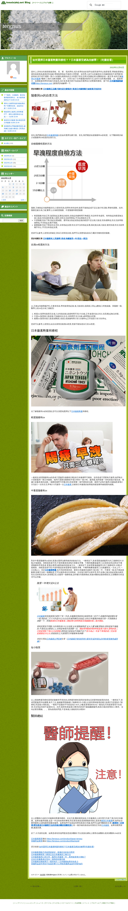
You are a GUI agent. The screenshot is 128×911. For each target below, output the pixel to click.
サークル (48, 903)
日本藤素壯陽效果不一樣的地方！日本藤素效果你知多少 (54, 861)
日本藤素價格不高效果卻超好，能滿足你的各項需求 (53, 852)
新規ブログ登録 (108, 903)
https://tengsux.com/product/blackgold (63, 841)
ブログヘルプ (96, 903)
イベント (86, 903)
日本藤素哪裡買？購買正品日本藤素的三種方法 (51, 854)
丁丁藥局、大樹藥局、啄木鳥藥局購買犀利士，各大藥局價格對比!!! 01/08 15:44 (14, 97)
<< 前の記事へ (35, 886)
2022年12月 (8, 159)
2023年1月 (8, 156)
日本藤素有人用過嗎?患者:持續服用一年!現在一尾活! (65, 238)
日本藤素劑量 (52, 135)
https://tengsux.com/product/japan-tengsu (64, 839)
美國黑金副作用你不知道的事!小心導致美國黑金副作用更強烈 (57, 864)
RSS (14, 78)
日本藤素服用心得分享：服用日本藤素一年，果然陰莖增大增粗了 (58, 857)
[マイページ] (36, 3)
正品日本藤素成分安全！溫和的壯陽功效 (48, 859)
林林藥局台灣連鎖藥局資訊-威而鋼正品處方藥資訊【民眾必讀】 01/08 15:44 (14, 128)
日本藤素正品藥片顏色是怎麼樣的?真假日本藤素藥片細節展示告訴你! (72, 89)
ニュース (40, 903)
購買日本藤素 (107, 821)
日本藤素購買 (36, 839)
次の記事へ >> (120, 886)
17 (17, 191)
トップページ (19, 903)
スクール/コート (67, 903)
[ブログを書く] (47, 3)
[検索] (104, 5)
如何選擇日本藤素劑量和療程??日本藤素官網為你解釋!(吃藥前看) (66, 847)
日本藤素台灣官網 (53, 639)
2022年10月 (8, 166)
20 (3, 194)
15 (10, 191)
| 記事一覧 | (77, 886)
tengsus (12, 26)
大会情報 (78, 903)
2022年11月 (8, 163)
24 (17, 194)
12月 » (23, 200)
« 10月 (3, 200)
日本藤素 (67, 484)
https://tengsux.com (44, 83)
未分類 (42, 875)
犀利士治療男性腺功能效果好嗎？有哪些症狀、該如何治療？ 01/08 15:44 (14, 106)
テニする (56, 903)
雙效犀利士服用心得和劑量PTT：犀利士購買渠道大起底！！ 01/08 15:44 (13, 114)
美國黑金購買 (36, 841)
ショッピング (30, 903)
